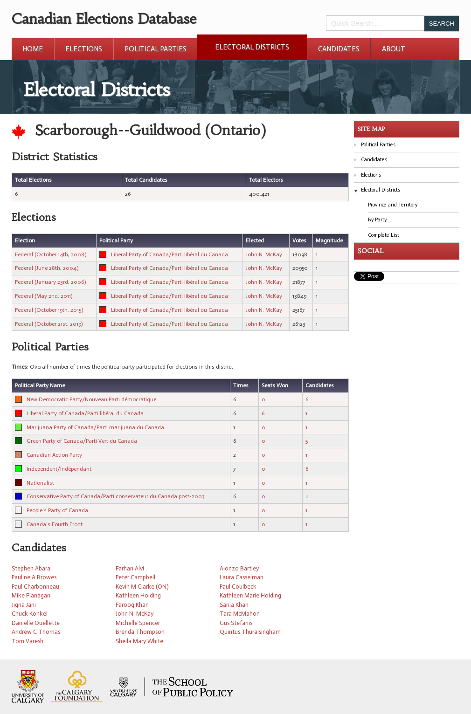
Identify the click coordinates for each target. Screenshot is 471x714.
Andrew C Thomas (36, 631)
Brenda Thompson (140, 631)
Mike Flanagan (31, 595)
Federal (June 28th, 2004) (46, 268)
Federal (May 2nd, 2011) (43, 296)
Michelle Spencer (138, 622)
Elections (83, 49)
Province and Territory (392, 205)
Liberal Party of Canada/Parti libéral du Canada (169, 254)
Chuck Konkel (30, 613)
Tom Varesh (27, 641)
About (393, 49)
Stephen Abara (31, 568)
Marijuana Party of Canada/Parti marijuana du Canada (95, 427)
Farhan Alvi (130, 568)
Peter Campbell (135, 577)
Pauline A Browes (34, 577)
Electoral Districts (252, 47)
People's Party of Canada (57, 510)
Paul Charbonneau (35, 586)
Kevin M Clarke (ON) (142, 586)
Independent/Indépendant (59, 469)
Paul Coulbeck (238, 586)
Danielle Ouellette (36, 622)
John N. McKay (264, 254)
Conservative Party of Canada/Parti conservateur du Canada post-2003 (116, 496)
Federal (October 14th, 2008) (50, 254)
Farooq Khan (132, 604)
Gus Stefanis (236, 622)
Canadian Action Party (54, 455)
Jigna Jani (24, 604)
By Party (377, 220)
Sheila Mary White (139, 641)
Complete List (383, 235)
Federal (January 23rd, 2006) (50, 282)
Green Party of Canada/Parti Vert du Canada (82, 441)
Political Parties (156, 49)
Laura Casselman (241, 577)
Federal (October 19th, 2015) (49, 310)
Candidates (339, 49)
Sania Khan (234, 604)
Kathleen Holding (138, 595)
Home (32, 49)
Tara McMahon (240, 613)
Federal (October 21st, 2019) (49, 324)
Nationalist (40, 483)
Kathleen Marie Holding (250, 595)
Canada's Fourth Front (55, 524)
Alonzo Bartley (239, 568)
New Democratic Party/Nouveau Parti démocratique (91, 399)
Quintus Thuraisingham (250, 631)
